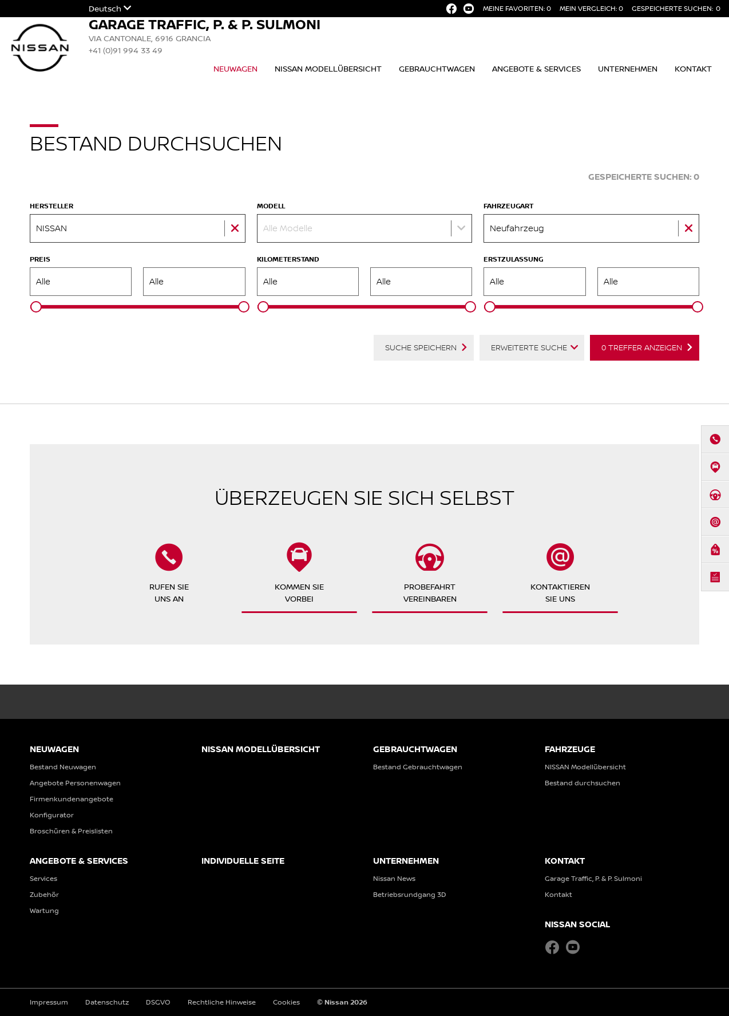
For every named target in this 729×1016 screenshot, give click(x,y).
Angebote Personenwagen (75, 783)
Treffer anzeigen (641, 347)
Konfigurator (52, 815)
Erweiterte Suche (529, 347)
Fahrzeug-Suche (535, 177)
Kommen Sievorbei (299, 573)
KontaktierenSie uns (560, 573)
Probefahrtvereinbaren (430, 573)
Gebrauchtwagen (437, 68)
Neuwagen (235, 68)
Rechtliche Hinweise (222, 1002)
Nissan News (394, 878)
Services (43, 878)
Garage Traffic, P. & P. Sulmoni (593, 878)
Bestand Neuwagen (63, 767)
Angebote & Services (536, 68)
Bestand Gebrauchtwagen (417, 767)
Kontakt (693, 68)
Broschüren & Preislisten (71, 831)
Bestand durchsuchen (582, 783)
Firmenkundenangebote (71, 799)
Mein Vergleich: (591, 8)
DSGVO (158, 1002)
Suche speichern (421, 347)
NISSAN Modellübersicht (328, 68)
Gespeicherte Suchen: (676, 8)
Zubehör (44, 894)
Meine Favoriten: (517, 8)
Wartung (44, 910)
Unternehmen (627, 68)
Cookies (286, 1002)
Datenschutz (107, 1002)
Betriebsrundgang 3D (409, 894)
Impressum (49, 1002)
